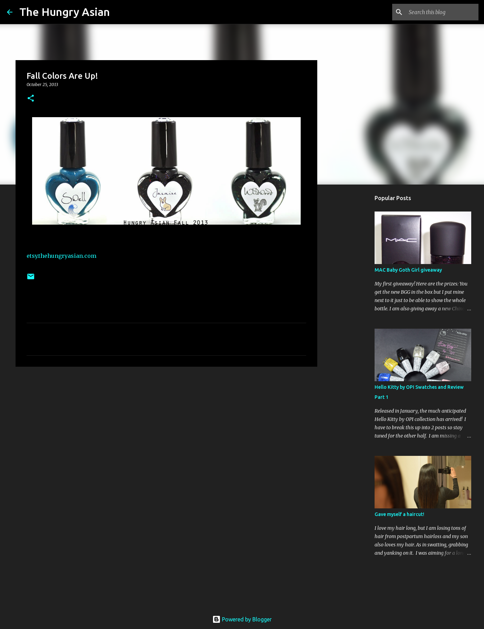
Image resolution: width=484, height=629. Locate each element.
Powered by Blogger (242, 619)
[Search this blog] (442, 12)
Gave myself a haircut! (399, 514)
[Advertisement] (166, 425)
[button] (31, 98)
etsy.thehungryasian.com (61, 255)
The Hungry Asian (64, 12)
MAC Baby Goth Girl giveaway (408, 270)
